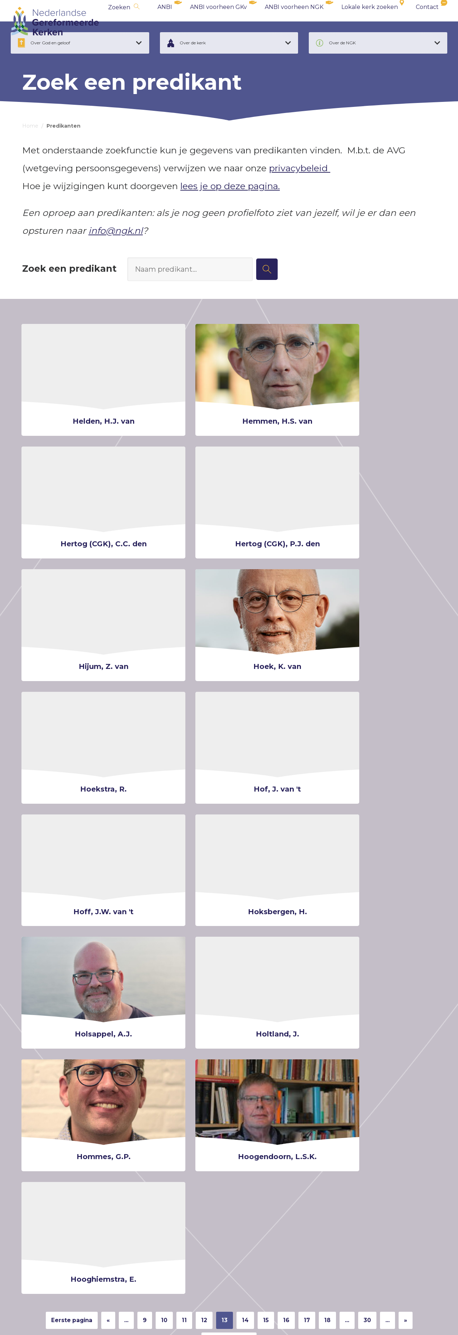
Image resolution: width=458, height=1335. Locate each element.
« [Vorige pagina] (102, 977)
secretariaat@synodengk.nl (71, 1229)
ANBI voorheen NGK (282, 21)
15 (271, 977)
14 (249, 977)
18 (338, 977)
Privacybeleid (81, 1319)
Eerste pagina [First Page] (59, 977)
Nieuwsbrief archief (271, 1131)
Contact (415, 21)
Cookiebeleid (38, 1319)
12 (205, 977)
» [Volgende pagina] (423, 977)
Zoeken (108, 21)
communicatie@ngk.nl (350, 1259)
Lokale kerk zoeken (358, 21)
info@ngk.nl (115, 252)
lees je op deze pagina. (230, 207)
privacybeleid (299, 189)
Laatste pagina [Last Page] (229, 1001)
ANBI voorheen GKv (207, 21)
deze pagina (410, 1223)
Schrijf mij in (174, 1131)
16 (293, 977)
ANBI (153, 21)
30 (381, 977)
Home (30, 147)
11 (183, 977)
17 (316, 977)
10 (162, 977)
